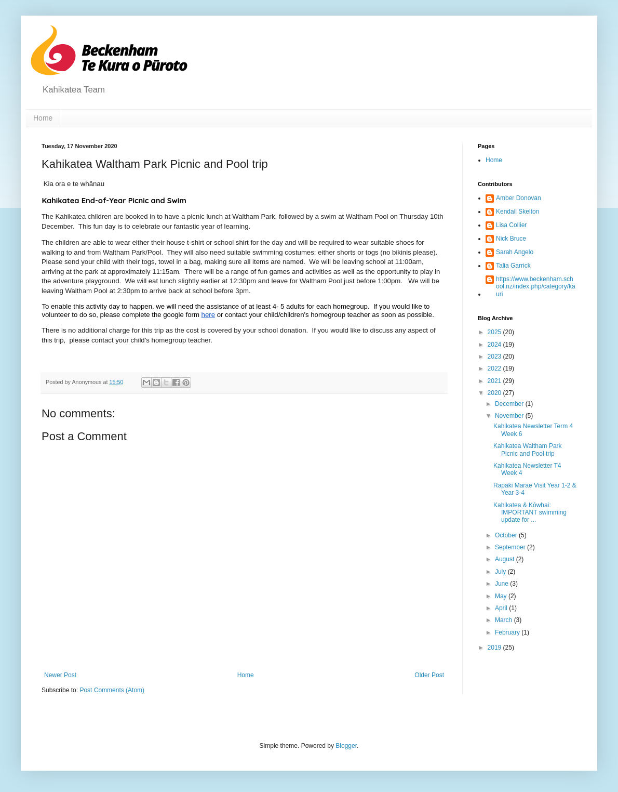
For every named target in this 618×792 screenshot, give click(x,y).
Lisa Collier (511, 225)
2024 (495, 344)
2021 (495, 381)
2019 (495, 647)
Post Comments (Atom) (111, 690)
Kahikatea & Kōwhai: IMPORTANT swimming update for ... (530, 512)
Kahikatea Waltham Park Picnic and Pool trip (527, 449)
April (502, 608)
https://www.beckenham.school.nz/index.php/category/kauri (535, 286)
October (507, 535)
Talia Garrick (513, 265)
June (502, 583)
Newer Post (60, 675)
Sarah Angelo (514, 252)
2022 (495, 368)
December (510, 403)
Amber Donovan (518, 198)
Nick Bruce (511, 238)
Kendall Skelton (517, 211)
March (504, 620)
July (501, 571)
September (511, 547)
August (505, 559)
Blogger (346, 745)
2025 (495, 332)
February (508, 632)
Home (42, 118)
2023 (495, 356)
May (501, 596)
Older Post (429, 675)
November (510, 415)
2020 (495, 393)
